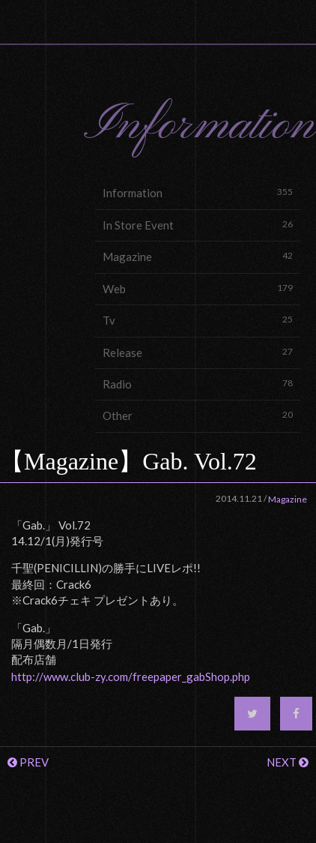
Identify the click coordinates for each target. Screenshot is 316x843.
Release (198, 352)
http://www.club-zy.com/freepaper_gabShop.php (130, 676)
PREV (28, 762)
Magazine (198, 256)
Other (198, 415)
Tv (198, 320)
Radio (198, 383)
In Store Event (198, 225)
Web (198, 288)
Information (198, 192)
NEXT (288, 762)
